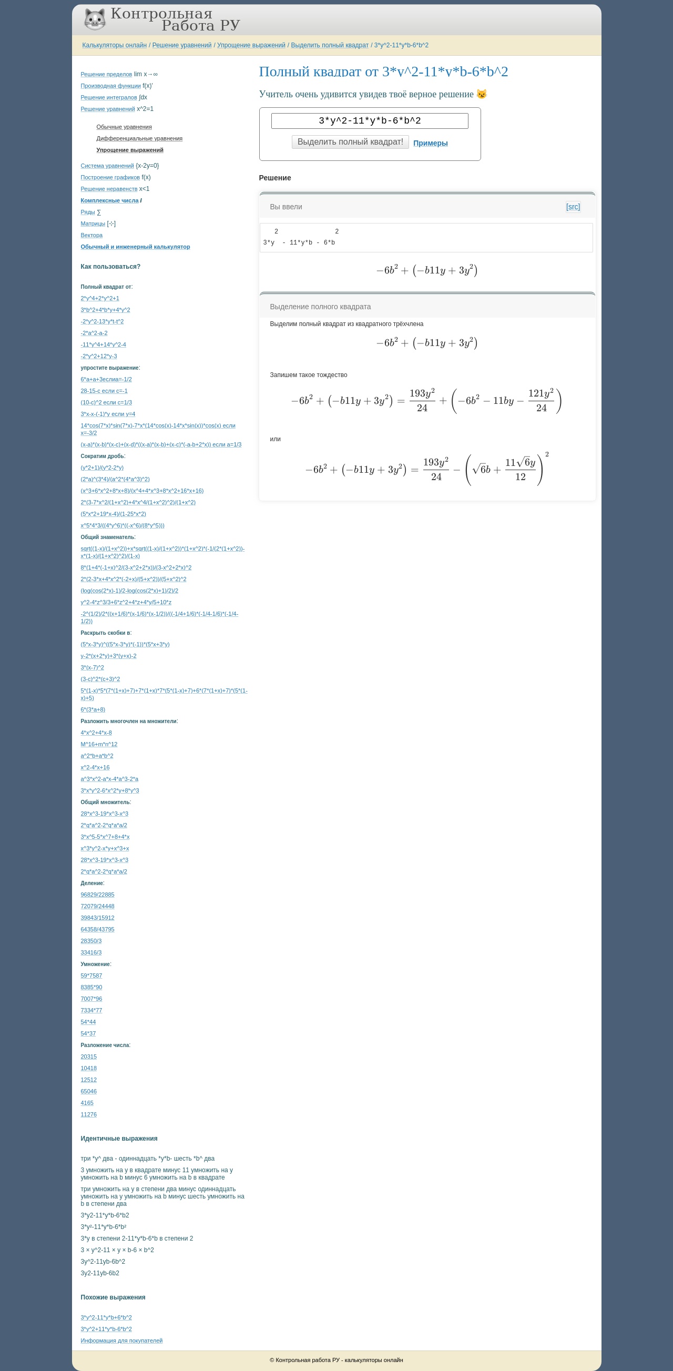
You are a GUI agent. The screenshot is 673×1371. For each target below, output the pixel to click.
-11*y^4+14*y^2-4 (103, 344)
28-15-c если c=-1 (104, 391)
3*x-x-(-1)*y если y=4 (108, 414)
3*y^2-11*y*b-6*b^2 (401, 45)
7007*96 (92, 999)
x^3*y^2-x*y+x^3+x (105, 848)
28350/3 (91, 941)
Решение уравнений (182, 45)
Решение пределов (106, 74)
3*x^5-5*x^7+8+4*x (105, 837)
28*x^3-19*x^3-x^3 (105, 813)
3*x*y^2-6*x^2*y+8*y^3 (110, 790)
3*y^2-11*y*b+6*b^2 (106, 1317)
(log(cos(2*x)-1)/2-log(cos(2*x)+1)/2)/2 (130, 590)
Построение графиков (110, 177)
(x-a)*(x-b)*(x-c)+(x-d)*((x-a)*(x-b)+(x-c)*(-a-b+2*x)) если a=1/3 (161, 444)
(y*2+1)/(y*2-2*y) (102, 467)
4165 (87, 1103)
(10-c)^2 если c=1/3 (106, 402)
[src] (573, 206)
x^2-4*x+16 (95, 767)
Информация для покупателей (122, 1340)
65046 (89, 1091)
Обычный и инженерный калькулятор (135, 246)
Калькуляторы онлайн (115, 45)
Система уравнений (107, 166)
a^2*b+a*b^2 (97, 756)
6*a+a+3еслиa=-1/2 (106, 379)
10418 (89, 1068)
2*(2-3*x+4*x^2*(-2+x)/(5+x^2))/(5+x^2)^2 (134, 579)
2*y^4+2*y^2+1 (100, 298)
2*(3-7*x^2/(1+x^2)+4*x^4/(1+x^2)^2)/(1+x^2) (138, 502)
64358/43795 (98, 929)
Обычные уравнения (124, 127)
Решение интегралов (109, 97)
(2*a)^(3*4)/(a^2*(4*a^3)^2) (115, 479)
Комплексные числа (110, 200)
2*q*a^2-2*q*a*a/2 (104, 825)
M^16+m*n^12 (99, 744)
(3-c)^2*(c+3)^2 (100, 679)
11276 (89, 1114)
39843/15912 (98, 918)
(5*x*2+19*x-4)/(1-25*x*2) (113, 514)
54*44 (88, 1022)
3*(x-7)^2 (92, 667)
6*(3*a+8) (93, 709)
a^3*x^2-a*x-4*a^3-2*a (110, 779)
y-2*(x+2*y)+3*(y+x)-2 (109, 656)
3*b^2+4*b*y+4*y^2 (105, 310)
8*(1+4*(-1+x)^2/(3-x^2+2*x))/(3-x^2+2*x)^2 (136, 567)
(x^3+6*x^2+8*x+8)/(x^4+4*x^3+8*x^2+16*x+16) (142, 491)
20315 (89, 1056)
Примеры (430, 143)
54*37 (88, 1033)
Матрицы (93, 223)
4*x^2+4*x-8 (96, 732)
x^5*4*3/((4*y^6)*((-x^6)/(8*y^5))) (123, 525)
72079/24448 (98, 906)
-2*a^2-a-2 (94, 333)
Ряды (88, 212)
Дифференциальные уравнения (140, 138)
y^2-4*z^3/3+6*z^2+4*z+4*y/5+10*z (126, 602)
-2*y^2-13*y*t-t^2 (102, 321)
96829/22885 (98, 894)
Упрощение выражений (251, 45)
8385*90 (92, 987)
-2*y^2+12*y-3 (99, 356)
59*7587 (92, 975)
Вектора (92, 235)
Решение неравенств (109, 189)
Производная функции (111, 86)
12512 (89, 1080)
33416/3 (91, 952)
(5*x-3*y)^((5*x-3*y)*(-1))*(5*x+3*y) (125, 644)
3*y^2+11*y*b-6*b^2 (106, 1329)
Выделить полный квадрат (330, 45)
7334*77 (92, 1010)
